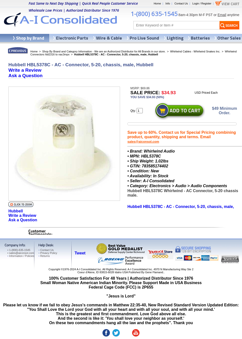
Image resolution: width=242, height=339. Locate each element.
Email (222, 15)
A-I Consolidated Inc (89, 269)
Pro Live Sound (144, 38)
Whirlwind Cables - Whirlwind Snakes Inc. (195, 51)
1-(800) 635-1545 (154, 14)
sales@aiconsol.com (143, 141)
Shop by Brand (30, 38)
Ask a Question (25, 75)
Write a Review (24, 70)
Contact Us (181, 3)
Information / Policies (20, 255)
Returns (44, 255)
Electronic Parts (72, 38)
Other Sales (229, 38)
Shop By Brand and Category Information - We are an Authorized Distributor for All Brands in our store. (103, 51)
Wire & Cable (109, 38)
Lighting (175, 38)
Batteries (200, 38)
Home (157, 3)
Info (167, 3)
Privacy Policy (48, 252)
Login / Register (201, 3)
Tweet (80, 253)
